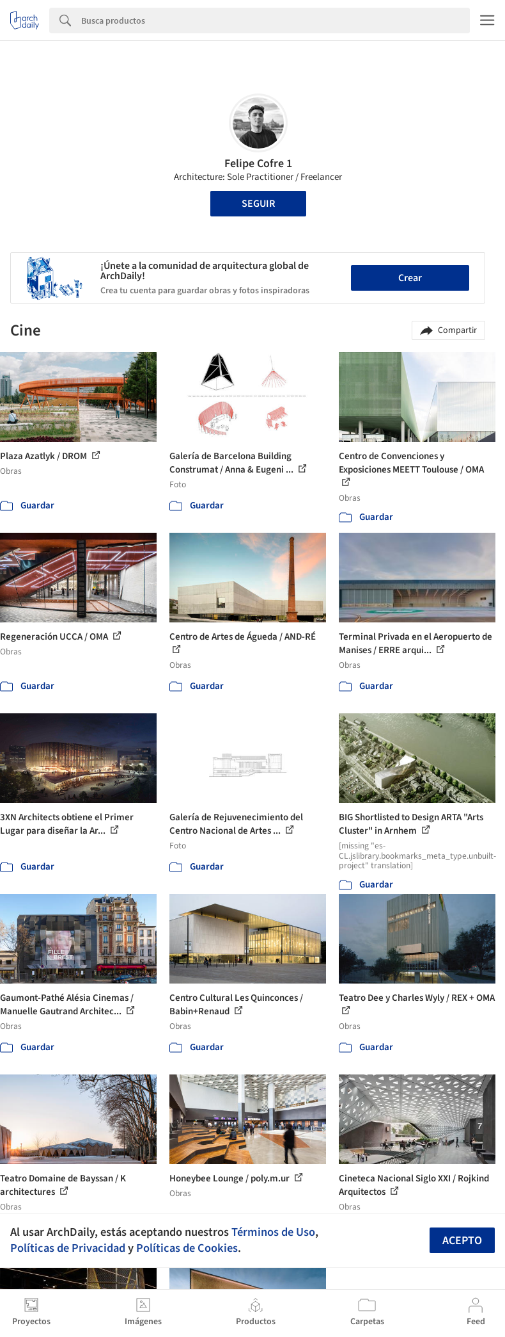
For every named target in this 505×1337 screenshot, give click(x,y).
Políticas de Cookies (187, 1248)
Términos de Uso (273, 1232)
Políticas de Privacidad (67, 1248)
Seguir (258, 204)
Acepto (462, 1241)
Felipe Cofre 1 (258, 164)
